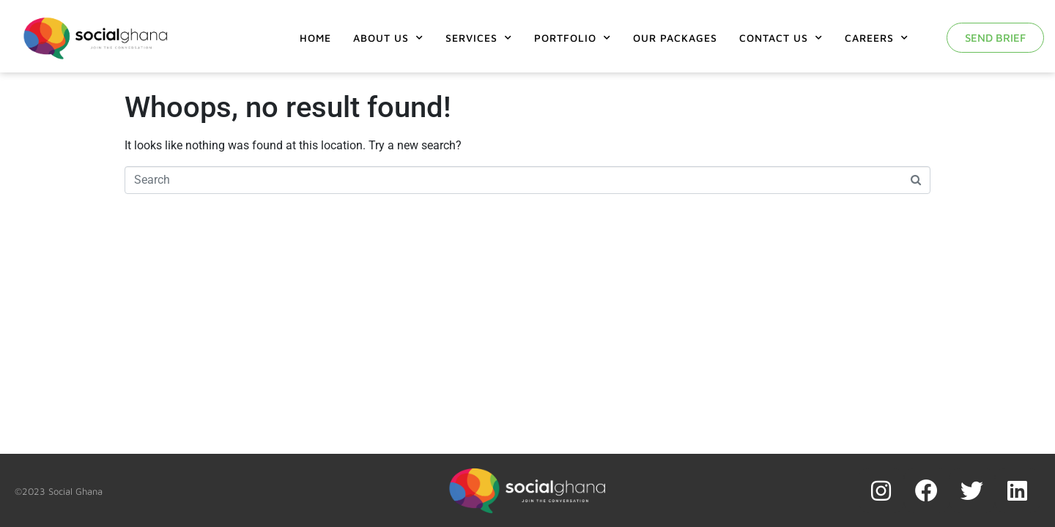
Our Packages (675, 37)
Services (478, 38)
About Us (388, 38)
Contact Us (781, 38)
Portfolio (572, 38)
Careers (876, 38)
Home (315, 37)
